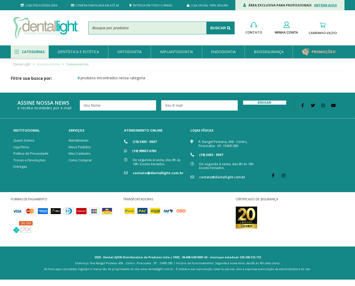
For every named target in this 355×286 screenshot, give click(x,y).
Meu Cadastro (80, 153)
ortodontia (129, 51)
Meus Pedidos (80, 147)
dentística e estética (78, 51)
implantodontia (176, 51)
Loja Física (21, 147)
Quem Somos (23, 140)
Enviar (264, 103)
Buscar (218, 28)
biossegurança (269, 51)
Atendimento (79, 140)
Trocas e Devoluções (29, 160)
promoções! (323, 51)
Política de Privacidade (31, 153)
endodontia (223, 51)
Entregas (20, 166)
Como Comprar (80, 160)
